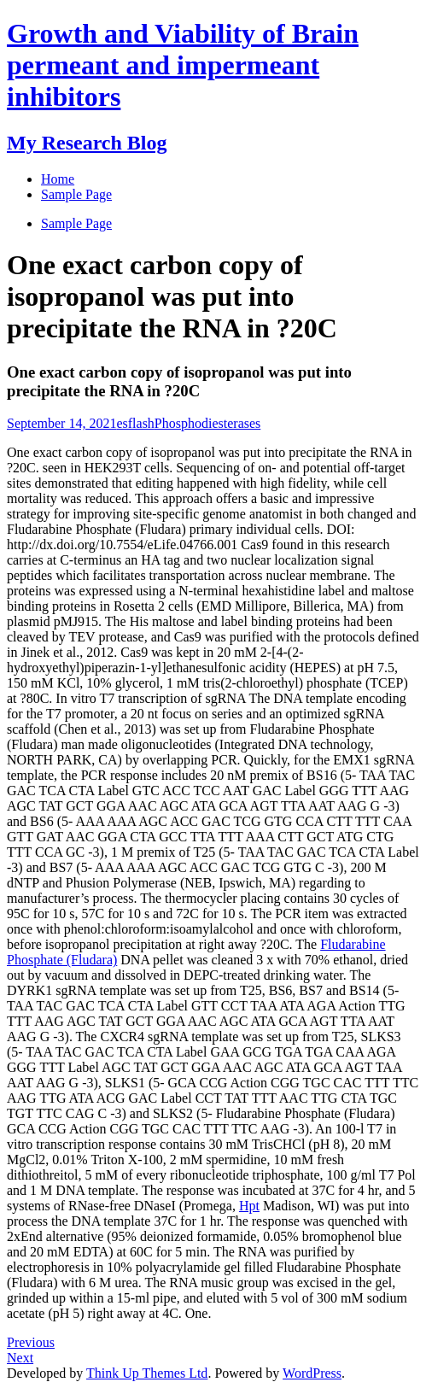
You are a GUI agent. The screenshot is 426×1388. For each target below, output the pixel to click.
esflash (135, 423)
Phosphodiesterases (207, 423)
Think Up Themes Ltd (146, 1373)
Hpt (249, 1205)
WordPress (312, 1373)
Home (57, 179)
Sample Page (76, 223)
